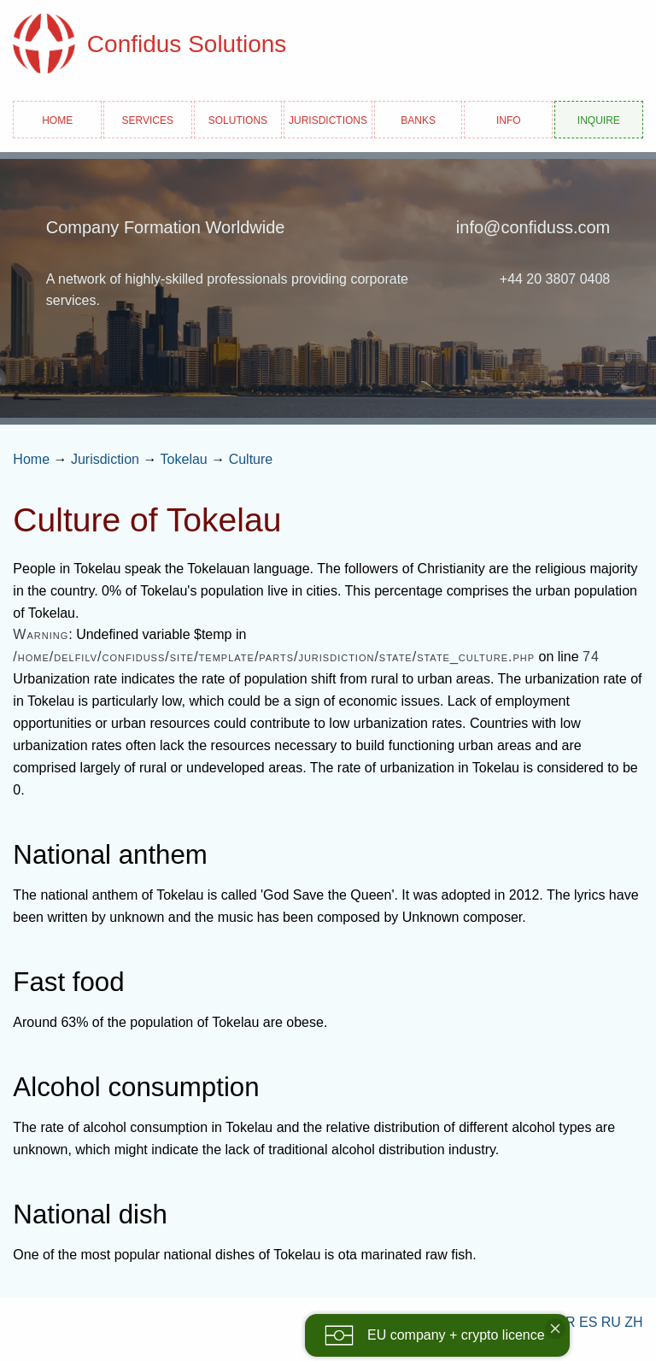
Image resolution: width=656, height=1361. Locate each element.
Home (57, 119)
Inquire (598, 119)
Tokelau (184, 459)
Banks (418, 119)
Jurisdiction (105, 459)
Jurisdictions (328, 119)
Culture (251, 459)
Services (147, 119)
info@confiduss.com (533, 227)
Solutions (237, 119)
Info (508, 119)
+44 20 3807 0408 (555, 279)
